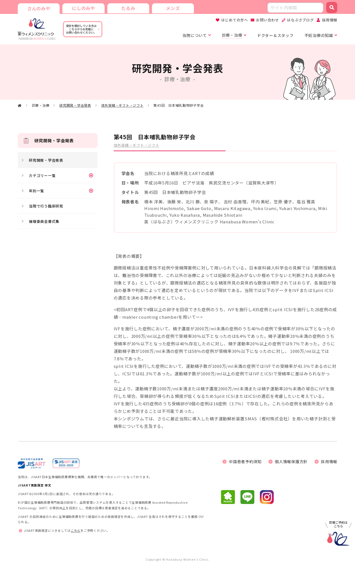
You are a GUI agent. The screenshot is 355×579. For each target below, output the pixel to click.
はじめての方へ (234, 20)
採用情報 (329, 20)
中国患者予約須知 (245, 461)
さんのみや (38, 8)
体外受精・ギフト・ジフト (122, 105)
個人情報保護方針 (291, 461)
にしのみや (83, 7)
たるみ (127, 7)
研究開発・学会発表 (75, 105)
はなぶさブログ (300, 20)
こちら (75, 530)
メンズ (172, 7)
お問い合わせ (267, 20)
